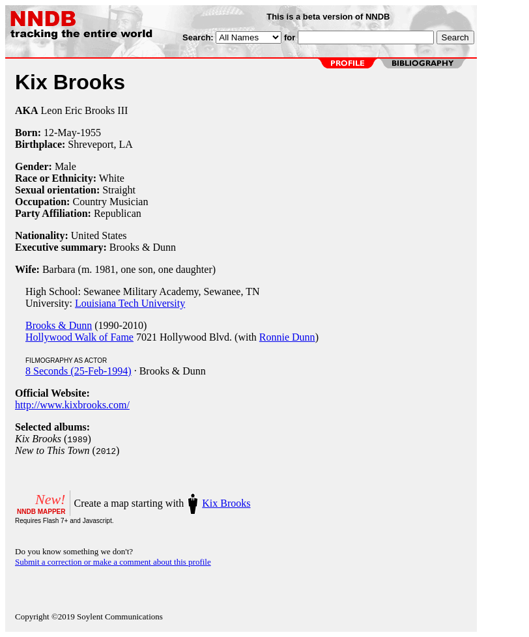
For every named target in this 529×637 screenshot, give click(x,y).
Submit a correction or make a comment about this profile (113, 562)
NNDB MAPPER (41, 511)
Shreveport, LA (100, 144)
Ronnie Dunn (287, 337)
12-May (60, 132)
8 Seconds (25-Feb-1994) (78, 370)
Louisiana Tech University (130, 303)
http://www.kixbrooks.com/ (72, 404)
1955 (90, 132)
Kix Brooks (226, 503)
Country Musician (110, 201)
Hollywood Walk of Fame (79, 337)
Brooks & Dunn (58, 325)
